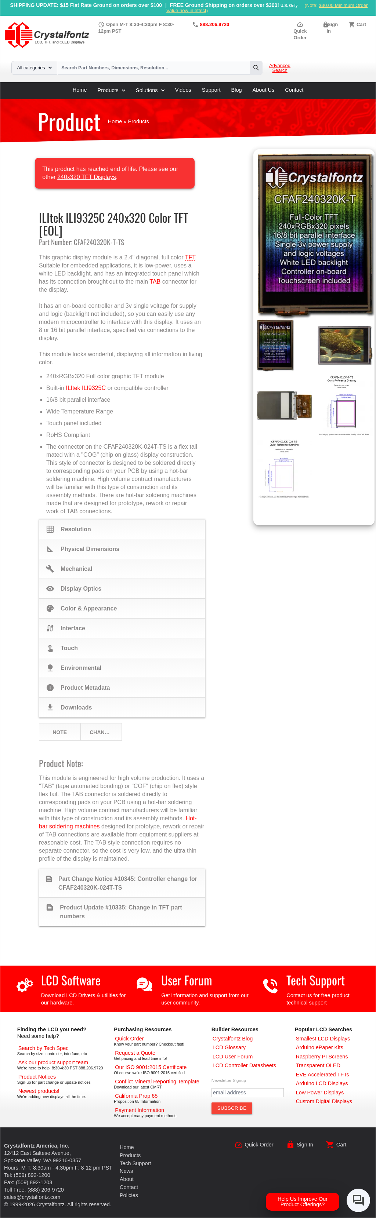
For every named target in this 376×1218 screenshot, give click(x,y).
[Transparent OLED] (318, 1065)
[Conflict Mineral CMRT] (157, 1081)
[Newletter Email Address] (248, 1092)
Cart (361, 24)
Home (80, 90)
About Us (264, 90)
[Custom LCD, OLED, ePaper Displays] (324, 1101)
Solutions (150, 90)
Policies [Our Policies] (129, 1195)
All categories (34, 67)
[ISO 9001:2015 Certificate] (151, 1067)
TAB (154, 281)
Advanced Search (279, 68)
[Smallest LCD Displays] (323, 1039)
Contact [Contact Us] (129, 1187)
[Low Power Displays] (320, 1092)
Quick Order (300, 31)
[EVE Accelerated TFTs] (322, 1074)
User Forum (186, 980)
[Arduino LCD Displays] (322, 1083)
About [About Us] (127, 1179)
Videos (183, 90)
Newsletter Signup (229, 1080)
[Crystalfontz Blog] (233, 1039)
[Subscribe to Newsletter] (232, 1108)
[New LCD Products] (38, 1091)
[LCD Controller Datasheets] (244, 1065)
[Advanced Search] (43, 1048)
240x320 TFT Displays (86, 177)
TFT (190, 257)
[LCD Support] (53, 1062)
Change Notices (106, 732)
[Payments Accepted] (139, 1110)
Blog (236, 90)
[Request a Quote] (135, 1053)
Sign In (305, 1145)
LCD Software (71, 980)
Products (111, 90)
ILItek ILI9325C (86, 388)
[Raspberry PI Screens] (322, 1057)
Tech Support (315, 980)
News (126, 1171)
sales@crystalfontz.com (32, 1197)
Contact (294, 90)
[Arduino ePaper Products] (319, 1047)
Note (60, 732)
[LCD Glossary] (229, 1047)
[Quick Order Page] (129, 1039)
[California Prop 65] (136, 1096)
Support (211, 90)
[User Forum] (233, 1057)
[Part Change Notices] (37, 1077)
